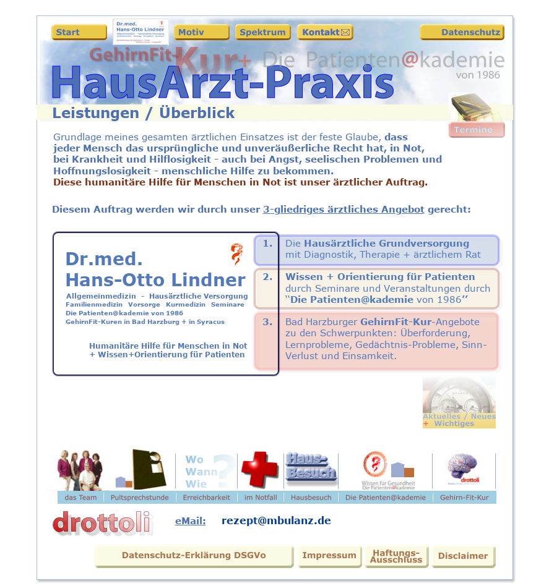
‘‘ (287, 299)
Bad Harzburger (321, 322)
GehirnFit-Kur (394, 322)
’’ (465, 299)
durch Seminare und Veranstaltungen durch (388, 288)
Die (293, 243)
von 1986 (439, 299)
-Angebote (455, 322)
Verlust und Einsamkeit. (342, 356)
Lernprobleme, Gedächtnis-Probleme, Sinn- (386, 344)
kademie (393, 299)
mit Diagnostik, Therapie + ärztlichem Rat (383, 254)
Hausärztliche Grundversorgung (385, 243)
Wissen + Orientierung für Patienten (380, 276)
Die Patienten (325, 299)
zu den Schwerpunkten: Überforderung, (379, 333)
